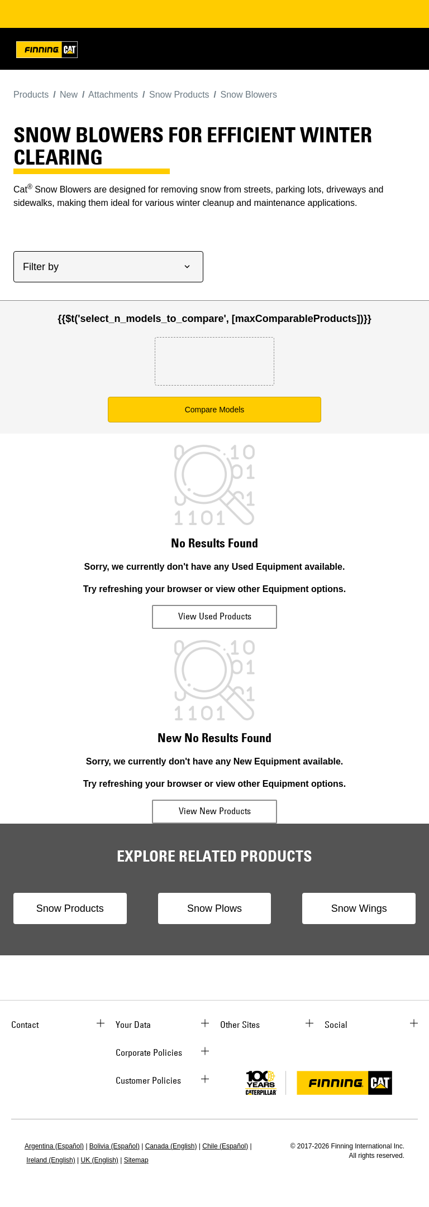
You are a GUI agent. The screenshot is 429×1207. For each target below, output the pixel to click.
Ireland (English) (50, 1160)
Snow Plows (214, 908)
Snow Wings (359, 908)
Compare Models (215, 409)
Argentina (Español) (54, 1146)
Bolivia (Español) (114, 1146)
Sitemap (136, 1160)
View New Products (215, 810)
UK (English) (99, 1160)
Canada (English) (171, 1146)
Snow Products (70, 908)
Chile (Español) (225, 1146)
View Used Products (214, 616)
